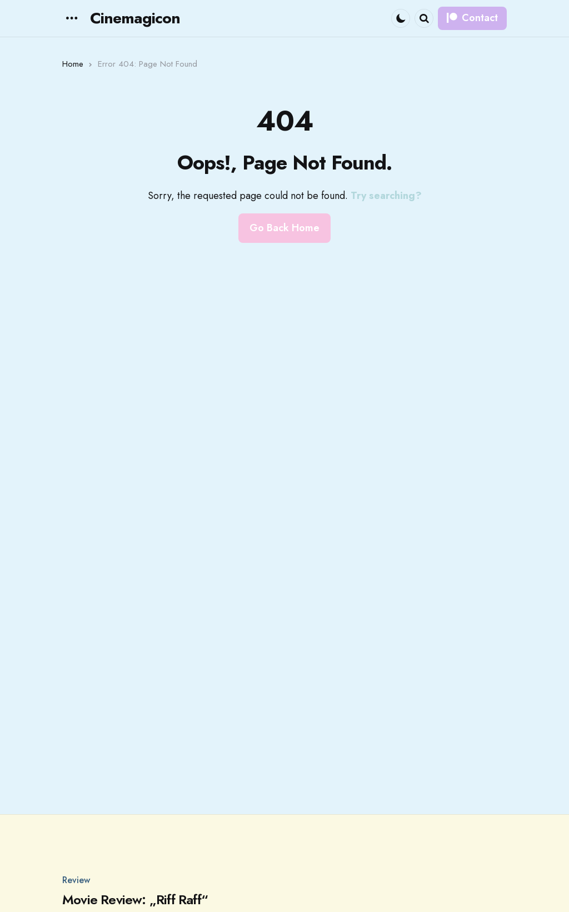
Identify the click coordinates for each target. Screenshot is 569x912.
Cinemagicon (135, 18)
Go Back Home (284, 228)
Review (76, 880)
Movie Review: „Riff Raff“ (135, 899)
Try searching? (386, 195)
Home (72, 64)
